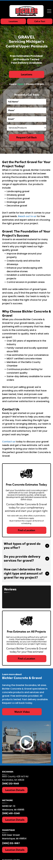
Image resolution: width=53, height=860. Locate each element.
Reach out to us (27, 216)
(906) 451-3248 (11, 813)
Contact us (8, 441)
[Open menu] (49, 11)
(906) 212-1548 (10, 783)
